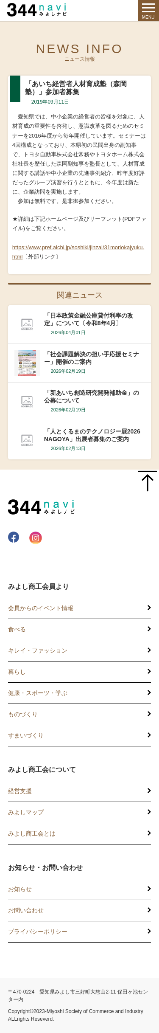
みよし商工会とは (32, 833)
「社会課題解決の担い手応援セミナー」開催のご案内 (91, 358)
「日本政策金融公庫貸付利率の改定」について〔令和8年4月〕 (88, 319)
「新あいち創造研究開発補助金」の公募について (91, 396)
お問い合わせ (26, 910)
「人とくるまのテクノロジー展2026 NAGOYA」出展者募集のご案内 (92, 435)
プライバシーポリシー (37, 931)
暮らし (17, 671)
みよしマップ (26, 812)
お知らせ (20, 889)
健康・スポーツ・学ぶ (37, 693)
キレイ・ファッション (37, 650)
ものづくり (23, 714)
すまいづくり (26, 735)
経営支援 (20, 791)
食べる (17, 629)
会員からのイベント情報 (40, 608)
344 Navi (39, 10)
